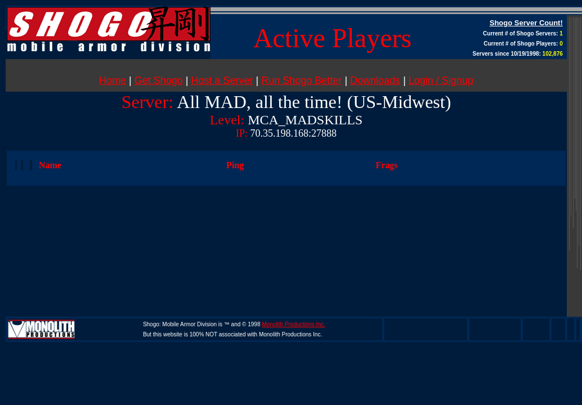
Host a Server (222, 80)
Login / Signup (441, 80)
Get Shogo (159, 80)
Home (112, 80)
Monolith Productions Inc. (293, 324)
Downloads (375, 80)
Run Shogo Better (301, 80)
